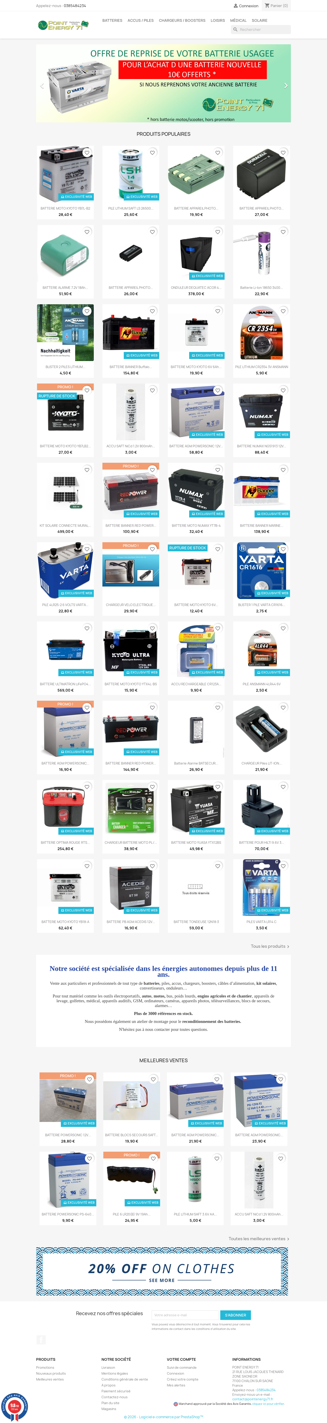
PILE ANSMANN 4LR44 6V (262, 684)
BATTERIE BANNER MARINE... (261, 525)
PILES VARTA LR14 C (262, 922)
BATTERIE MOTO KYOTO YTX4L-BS (131, 684)
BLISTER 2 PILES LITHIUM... (65, 367)
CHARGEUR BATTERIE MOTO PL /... (131, 842)
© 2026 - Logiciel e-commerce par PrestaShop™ (163, 1417)
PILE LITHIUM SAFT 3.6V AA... (195, 1214)
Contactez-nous (115, 1397)
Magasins (109, 1409)
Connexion (175, 1373)
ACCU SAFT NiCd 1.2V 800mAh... (131, 446)
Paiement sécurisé (116, 1391)
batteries (151, 983)
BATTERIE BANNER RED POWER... (131, 763)
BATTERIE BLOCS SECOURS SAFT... (131, 1135)
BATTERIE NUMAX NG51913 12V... (261, 446)
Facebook (41, 1339)
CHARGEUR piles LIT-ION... (262, 763)
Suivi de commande (182, 1367)
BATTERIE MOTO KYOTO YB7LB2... (65, 446)
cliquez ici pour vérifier (268, 1404)
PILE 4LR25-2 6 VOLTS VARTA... (65, 605)
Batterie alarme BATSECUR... (196, 763)
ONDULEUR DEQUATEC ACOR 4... (196, 287)
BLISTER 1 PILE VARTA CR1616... (261, 605)
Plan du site (110, 1403)
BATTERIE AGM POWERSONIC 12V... (196, 446)
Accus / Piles (141, 20)
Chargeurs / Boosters (182, 20)
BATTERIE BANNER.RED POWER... (131, 525)
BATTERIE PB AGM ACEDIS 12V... (131, 922)
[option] (163, 83)
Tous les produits (271, 946)
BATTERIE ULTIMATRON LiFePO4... (65, 684)
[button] (55, 83)
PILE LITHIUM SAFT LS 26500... (131, 208)
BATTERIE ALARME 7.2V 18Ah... (65, 287)
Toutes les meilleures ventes (260, 1239)
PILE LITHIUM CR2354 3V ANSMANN (261, 367)
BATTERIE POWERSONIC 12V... (68, 1135)
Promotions (45, 1367)
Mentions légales (115, 1373)
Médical (238, 20)
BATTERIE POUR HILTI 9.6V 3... (261, 842)
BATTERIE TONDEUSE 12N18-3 (196, 922)
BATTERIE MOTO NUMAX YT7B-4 (196, 525)
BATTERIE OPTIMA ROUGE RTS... (65, 842)
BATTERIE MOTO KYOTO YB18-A (65, 922)
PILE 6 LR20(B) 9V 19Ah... (132, 1214)
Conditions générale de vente (125, 1379)
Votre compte (181, 1359)
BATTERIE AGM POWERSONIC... (65, 763)
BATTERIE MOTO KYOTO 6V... (196, 605)
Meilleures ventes (50, 1379)
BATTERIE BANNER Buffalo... (131, 367)
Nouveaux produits (51, 1373)
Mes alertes (176, 1385)
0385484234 (75, 5)
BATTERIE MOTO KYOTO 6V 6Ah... (196, 367)
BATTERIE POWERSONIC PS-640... (68, 1214)
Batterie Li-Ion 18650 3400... (261, 287)
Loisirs (218, 20)
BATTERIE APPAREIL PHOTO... (196, 208)
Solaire (260, 20)
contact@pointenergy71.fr (252, 1399)
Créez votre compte (182, 1379)
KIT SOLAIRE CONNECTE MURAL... (65, 525)
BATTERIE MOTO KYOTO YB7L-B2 (65, 208)
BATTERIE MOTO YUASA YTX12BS (196, 842)
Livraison (108, 1367)
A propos (109, 1385)
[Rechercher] (261, 29)
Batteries (112, 20)
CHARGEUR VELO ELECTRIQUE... (131, 605)
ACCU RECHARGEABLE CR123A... (196, 684)
